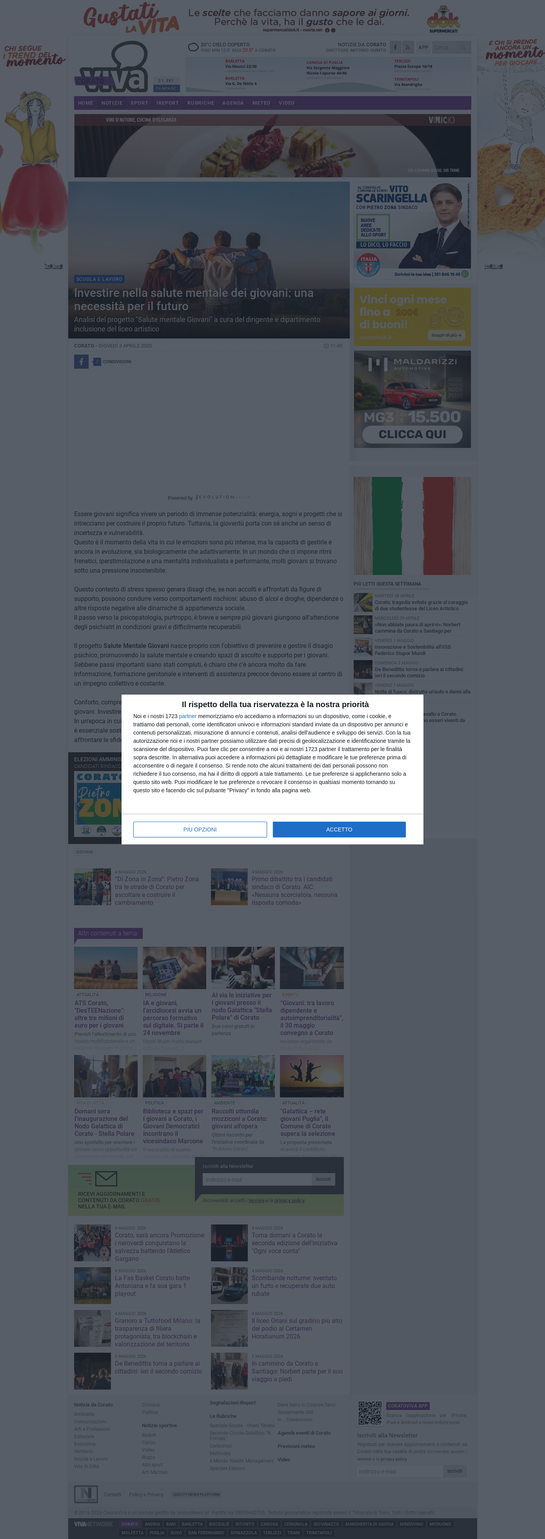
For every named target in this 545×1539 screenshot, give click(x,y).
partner (187, 716)
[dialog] (272, 769)
